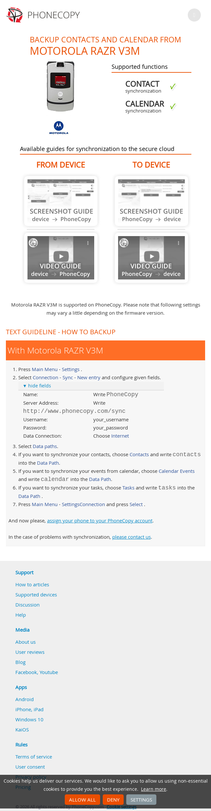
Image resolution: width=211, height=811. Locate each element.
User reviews (29, 652)
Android (24, 699)
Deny (113, 799)
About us (25, 641)
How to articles (32, 584)
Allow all (82, 799)
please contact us (131, 536)
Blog (20, 662)
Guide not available (60, 201)
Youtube (49, 672)
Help (20, 614)
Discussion (27, 604)
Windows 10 (29, 719)
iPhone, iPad (29, 709)
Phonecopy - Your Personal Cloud (44, 15)
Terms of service (33, 756)
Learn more (153, 789)
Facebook (26, 672)
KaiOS (22, 729)
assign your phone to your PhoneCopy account (99, 520)
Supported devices (36, 594)
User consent (30, 766)
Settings (141, 799)
